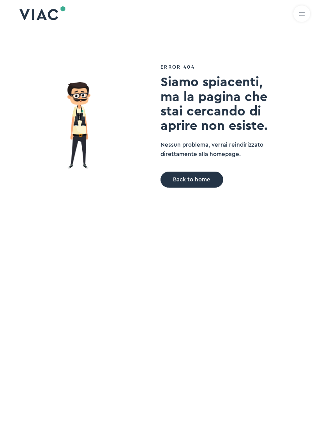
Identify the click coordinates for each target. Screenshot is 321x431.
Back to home (191, 180)
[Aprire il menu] (301, 13)
